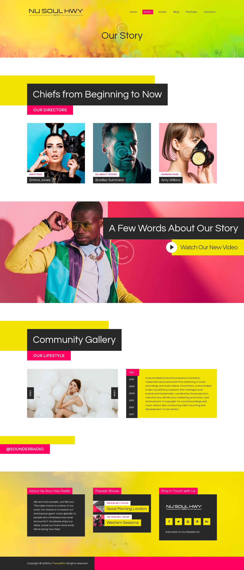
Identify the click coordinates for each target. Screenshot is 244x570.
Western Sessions (123, 523)
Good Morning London (127, 509)
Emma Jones (39, 180)
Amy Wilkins (170, 180)
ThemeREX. (59, 563)
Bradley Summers (109, 180)
